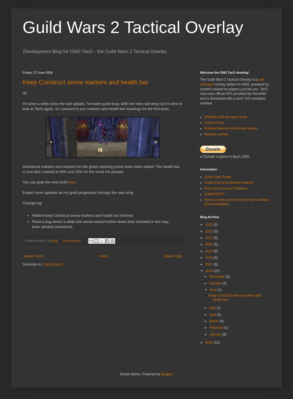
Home (103, 256)
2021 (209, 238)
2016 (209, 271)
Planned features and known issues (231, 128)
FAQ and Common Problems (225, 188)
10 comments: (72, 240)
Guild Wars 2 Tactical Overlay (133, 27)
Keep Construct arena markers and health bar (85, 82)
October (215, 283)
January (215, 334)
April (213, 315)
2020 (209, 244)
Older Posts (173, 256)
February (216, 328)
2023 (209, 225)
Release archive (216, 134)
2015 (209, 343)
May (213, 308)
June (213, 290)
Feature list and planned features (229, 183)
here (72, 182)
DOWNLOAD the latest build (225, 117)
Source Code (214, 123)
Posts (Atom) (53, 264)
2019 (209, 251)
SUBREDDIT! (214, 194)
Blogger (166, 374)
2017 (209, 264)
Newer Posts (33, 256)
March (214, 321)
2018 (209, 258)
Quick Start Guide (217, 177)
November (217, 277)
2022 (209, 231)
